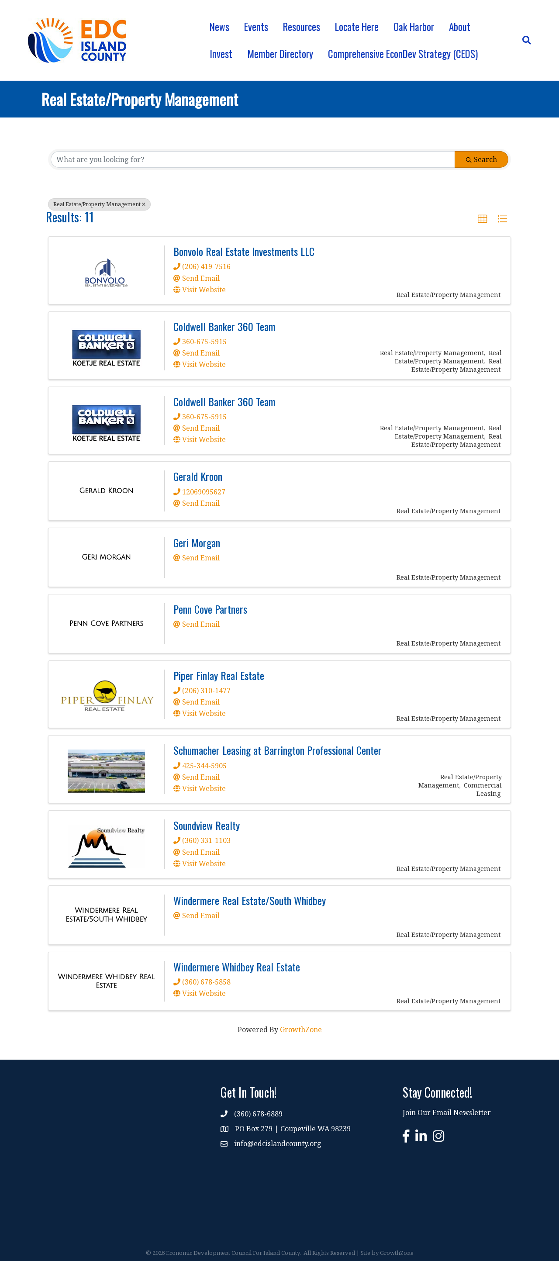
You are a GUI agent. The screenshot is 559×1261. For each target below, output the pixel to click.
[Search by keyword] (253, 159)
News (219, 26)
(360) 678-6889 (258, 1114)
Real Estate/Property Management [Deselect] (99, 204)
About (459, 26)
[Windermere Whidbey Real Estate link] (106, 981)
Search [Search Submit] (481, 159)
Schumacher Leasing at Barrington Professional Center (277, 750)
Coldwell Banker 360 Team (224, 326)
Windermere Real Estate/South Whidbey (249, 900)
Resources (301, 26)
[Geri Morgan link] (106, 557)
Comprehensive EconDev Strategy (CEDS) (403, 53)
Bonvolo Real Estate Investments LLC (243, 251)
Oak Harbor (413, 26)
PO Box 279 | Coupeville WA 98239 (293, 1128)
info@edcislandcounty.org (277, 1143)
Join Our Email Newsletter (447, 1112)
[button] (482, 219)
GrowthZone (301, 1029)
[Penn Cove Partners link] (106, 623)
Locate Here (357, 26)
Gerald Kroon (197, 476)
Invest (221, 53)
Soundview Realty (206, 825)
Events (256, 26)
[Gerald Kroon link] (106, 491)
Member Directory (280, 53)
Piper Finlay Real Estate (218, 675)
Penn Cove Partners (210, 609)
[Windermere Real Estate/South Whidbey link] (106, 914)
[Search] (523, 40)
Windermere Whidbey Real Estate (236, 966)
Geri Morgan (196, 542)
